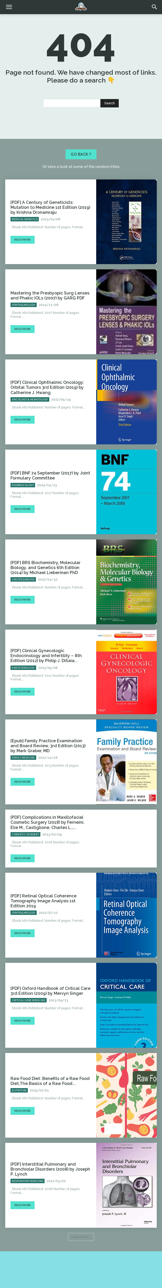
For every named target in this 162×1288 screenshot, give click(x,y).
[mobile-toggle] (9, 7)
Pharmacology (23, 485)
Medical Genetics (24, 219)
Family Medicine (23, 757)
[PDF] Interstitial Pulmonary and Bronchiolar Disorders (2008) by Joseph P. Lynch (50, 1169)
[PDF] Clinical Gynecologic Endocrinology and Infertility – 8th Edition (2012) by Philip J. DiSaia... (46, 655)
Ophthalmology (23, 305)
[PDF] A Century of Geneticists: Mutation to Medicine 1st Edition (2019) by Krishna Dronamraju (50, 207)
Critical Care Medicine (28, 1000)
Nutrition (19, 1090)
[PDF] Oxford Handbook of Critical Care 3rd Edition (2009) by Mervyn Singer (50, 991)
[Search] (109, 103)
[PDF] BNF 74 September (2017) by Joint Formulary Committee (50, 476)
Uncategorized (23, 579)
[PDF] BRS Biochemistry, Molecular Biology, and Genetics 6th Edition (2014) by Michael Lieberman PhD (45, 567)
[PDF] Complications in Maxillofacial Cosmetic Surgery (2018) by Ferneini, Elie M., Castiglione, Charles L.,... (47, 822)
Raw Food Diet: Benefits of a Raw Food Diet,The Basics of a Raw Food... (50, 1081)
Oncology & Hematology (30, 399)
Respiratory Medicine (27, 1181)
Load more (81, 1237)
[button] (154, 7)
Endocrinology (23, 668)
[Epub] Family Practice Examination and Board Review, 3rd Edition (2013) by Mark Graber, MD (47, 745)
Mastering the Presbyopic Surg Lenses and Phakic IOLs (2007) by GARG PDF (49, 296)
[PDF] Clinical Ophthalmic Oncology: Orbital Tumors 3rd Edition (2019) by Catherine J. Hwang (47, 387)
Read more (22, 239)
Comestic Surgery (25, 834)
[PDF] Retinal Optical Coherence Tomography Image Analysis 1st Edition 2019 (43, 900)
